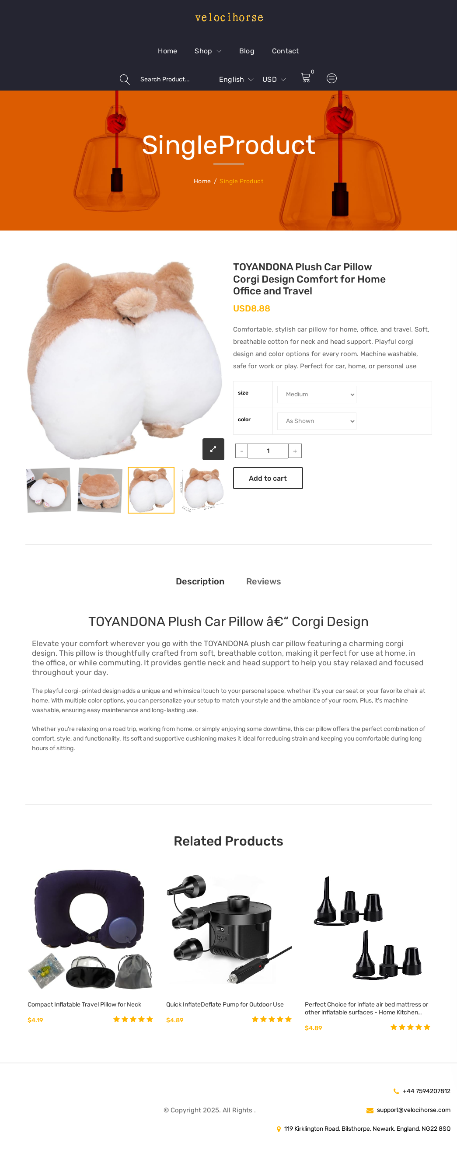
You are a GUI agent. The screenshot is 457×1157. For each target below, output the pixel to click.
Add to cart (268, 478)
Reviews (263, 581)
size (243, 393)
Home (167, 51)
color (244, 419)
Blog (247, 51)
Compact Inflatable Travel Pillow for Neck (84, 1004)
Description (200, 581)
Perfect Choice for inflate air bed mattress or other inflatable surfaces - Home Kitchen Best (366, 1009)
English (236, 79)
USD (274, 79)
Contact (285, 51)
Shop (208, 51)
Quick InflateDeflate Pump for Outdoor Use (225, 1004)
